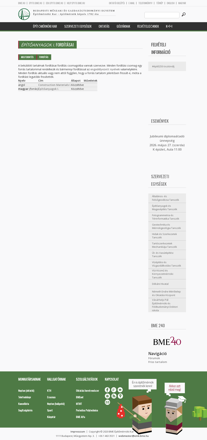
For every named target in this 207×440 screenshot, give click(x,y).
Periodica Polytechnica (87, 410)
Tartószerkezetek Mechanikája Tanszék (164, 245)
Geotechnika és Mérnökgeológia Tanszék (166, 226)
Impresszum (77, 431)
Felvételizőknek (148, 26)
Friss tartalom (157, 362)
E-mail (132, 3)
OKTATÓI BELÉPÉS (117, 3)
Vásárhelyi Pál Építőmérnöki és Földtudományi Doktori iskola (165, 305)
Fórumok (154, 358)
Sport (50, 410)
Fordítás (43, 57)
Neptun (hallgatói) (55, 404)
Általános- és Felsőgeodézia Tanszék (165, 198)
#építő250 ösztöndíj (163, 66)
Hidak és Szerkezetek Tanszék (164, 235)
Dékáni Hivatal (160, 284)
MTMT (79, 404)
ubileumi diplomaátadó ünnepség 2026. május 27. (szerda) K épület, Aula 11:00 (167, 142)
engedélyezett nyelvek (105, 69)
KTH (49, 390)
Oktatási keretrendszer (87, 390)
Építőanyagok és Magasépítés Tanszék (164, 207)
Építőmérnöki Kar (45, 26)
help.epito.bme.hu (76, 3)
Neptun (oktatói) (26, 390)
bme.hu (21, 3)
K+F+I (169, 26)
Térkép (159, 3)
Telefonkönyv (145, 3)
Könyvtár (51, 417)
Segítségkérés (25, 410)
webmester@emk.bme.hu (133, 436)
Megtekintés (27, 57)
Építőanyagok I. (48, 89)
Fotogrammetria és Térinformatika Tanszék (165, 217)
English (171, 3)
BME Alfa (80, 417)
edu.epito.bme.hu (54, 3)
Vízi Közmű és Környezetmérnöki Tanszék (162, 274)
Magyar (182, 3)
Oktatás (104, 26)
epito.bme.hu (35, 3)
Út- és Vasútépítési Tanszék (162, 254)
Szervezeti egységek (78, 26)
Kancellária (23, 404)
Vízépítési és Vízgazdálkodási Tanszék (166, 264)
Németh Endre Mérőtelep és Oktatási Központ (166, 293)
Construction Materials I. (54, 85)
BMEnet (79, 397)
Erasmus (51, 397)
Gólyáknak (123, 26)
